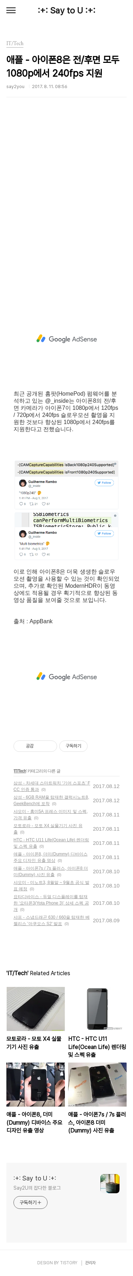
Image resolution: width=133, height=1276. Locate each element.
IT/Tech (20, 771)
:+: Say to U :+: (66, 10)
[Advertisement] (66, 210)
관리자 (90, 1262)
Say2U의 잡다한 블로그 (37, 1188)
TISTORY (68, 1262)
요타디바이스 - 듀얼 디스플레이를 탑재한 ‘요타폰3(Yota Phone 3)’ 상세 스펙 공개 (51, 903)
